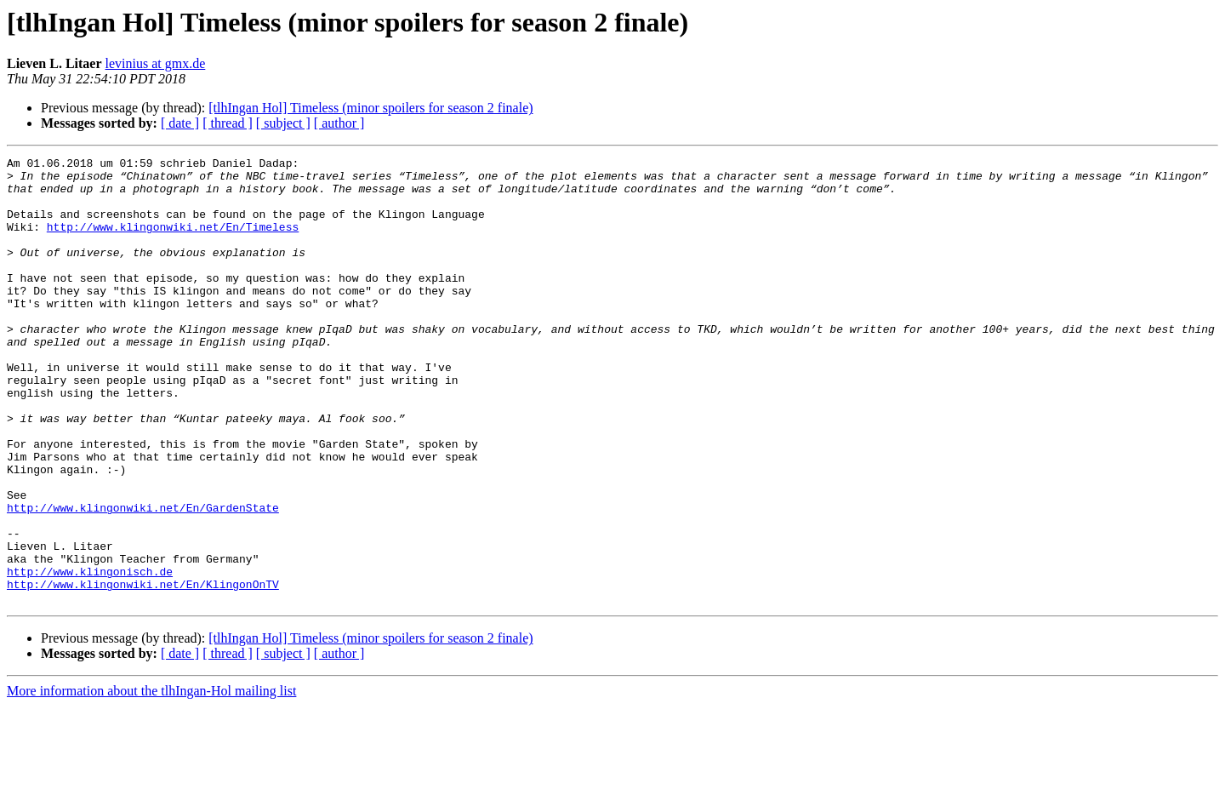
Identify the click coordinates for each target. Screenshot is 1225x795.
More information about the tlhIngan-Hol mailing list (151, 780)
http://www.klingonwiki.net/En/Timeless (173, 241)
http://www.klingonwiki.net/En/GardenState (143, 578)
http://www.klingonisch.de (90, 655)
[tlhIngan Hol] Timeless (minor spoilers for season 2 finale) (370, 107)
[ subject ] (283, 123)
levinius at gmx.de (155, 63)
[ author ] (339, 123)
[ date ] (180, 123)
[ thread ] (227, 123)
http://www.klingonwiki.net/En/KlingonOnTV (143, 670)
